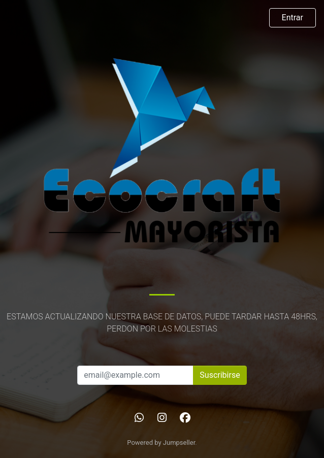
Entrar (292, 17)
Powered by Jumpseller (161, 442)
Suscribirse (220, 375)
